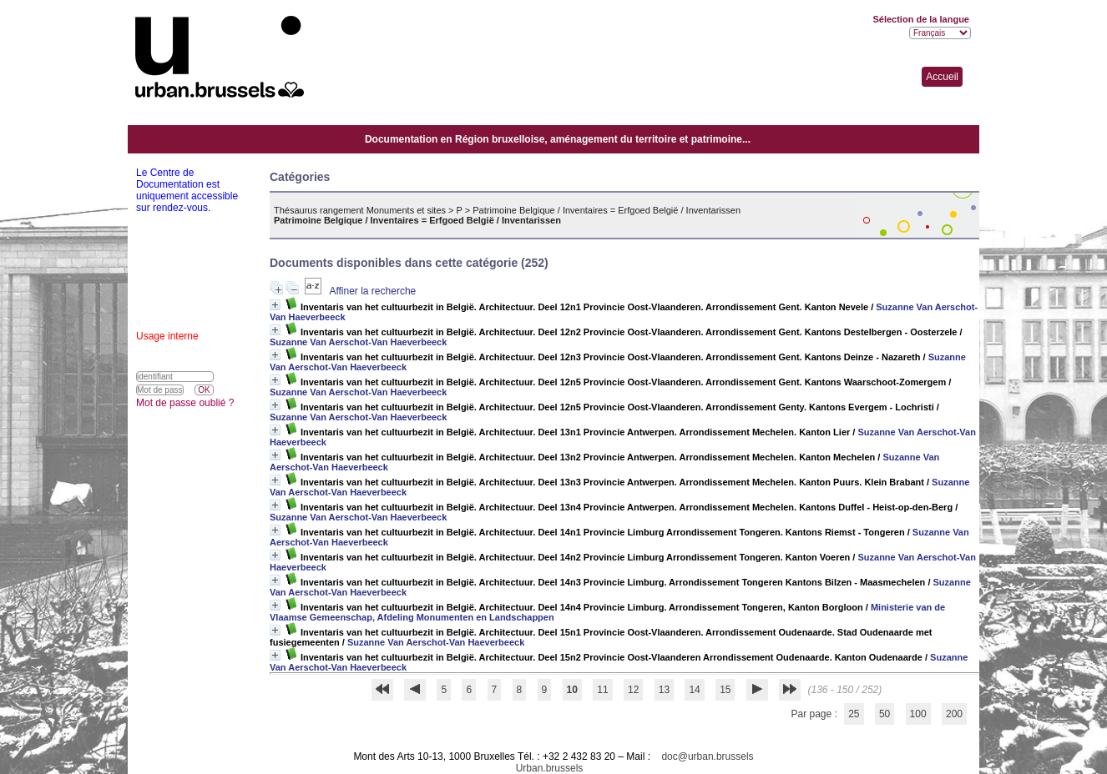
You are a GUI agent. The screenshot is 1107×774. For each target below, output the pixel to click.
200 (954, 714)
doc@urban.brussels (707, 756)
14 (694, 690)
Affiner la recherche (372, 291)
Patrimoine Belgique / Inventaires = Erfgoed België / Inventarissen (607, 210)
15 (725, 690)
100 (918, 714)
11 (602, 690)
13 (664, 690)
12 (633, 690)
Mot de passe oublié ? (185, 403)
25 (853, 714)
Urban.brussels (550, 768)
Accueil (942, 77)
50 (884, 714)
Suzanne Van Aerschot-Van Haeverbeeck (358, 342)
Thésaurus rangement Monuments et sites (360, 210)
